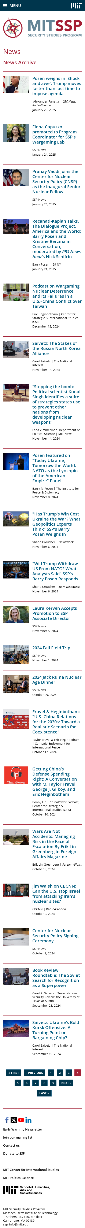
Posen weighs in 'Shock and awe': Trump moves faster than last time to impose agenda (56, 85)
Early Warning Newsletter (22, 1129)
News (12, 51)
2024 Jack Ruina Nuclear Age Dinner (57, 679)
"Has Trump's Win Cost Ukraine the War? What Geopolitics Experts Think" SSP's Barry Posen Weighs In (56, 524)
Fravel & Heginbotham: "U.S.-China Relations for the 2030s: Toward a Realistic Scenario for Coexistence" (56, 722)
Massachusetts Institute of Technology (30, 1213)
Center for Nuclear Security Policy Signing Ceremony (55, 936)
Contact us (11, 1145)
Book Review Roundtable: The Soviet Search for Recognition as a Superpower (56, 977)
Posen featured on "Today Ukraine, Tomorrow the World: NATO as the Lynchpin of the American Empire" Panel (55, 468)
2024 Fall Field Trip (51, 648)
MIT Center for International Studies (31, 1170)
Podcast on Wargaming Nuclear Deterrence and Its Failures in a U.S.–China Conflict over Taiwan (57, 296)
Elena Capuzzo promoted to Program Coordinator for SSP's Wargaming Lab (54, 134)
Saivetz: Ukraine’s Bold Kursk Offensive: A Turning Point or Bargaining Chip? (55, 1030)
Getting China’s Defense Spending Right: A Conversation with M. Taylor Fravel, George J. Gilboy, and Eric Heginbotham (54, 781)
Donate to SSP (14, 1153)
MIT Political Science (18, 1178)
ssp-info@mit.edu (15, 1224)
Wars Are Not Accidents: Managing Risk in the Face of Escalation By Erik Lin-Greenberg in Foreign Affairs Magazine (54, 843)
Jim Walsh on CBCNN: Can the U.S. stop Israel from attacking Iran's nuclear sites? (56, 893)
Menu (15, 5)
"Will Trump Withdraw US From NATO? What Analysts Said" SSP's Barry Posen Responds (55, 571)
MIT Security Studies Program (24, 1209)
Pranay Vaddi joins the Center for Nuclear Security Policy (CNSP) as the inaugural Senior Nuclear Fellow (56, 182)
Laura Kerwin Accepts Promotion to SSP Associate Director (54, 613)
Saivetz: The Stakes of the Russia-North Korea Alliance (56, 348)
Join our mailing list (17, 1137)
